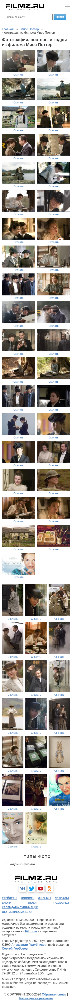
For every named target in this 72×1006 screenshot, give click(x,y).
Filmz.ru (31, 931)
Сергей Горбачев (15, 948)
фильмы (44, 898)
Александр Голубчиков (28, 944)
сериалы (62, 898)
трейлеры (9, 898)
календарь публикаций (20, 907)
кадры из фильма (22, 864)
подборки (61, 902)
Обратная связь (54, 994)
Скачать (18, 74)
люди (32, 902)
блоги (6, 902)
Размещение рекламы (36, 998)
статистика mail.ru (17, 911)
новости (27, 898)
